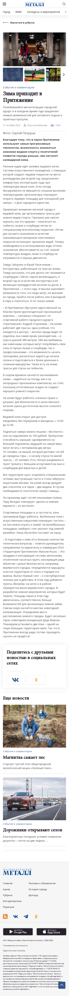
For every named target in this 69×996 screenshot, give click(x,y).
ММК (18, 12)
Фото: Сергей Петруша (19, 133)
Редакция (8, 907)
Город (6, 12)
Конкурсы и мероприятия (44, 12)
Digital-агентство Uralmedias (14, 950)
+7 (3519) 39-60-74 (53, 968)
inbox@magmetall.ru (37, 968)
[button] (63, 74)
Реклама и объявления (42, 883)
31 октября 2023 (11, 125)
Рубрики (8, 895)
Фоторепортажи (12, 901)
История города (38, 889)
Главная (8, 883)
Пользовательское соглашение (15, 945)
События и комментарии (18, 87)
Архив (6, 889)
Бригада (33, 895)
